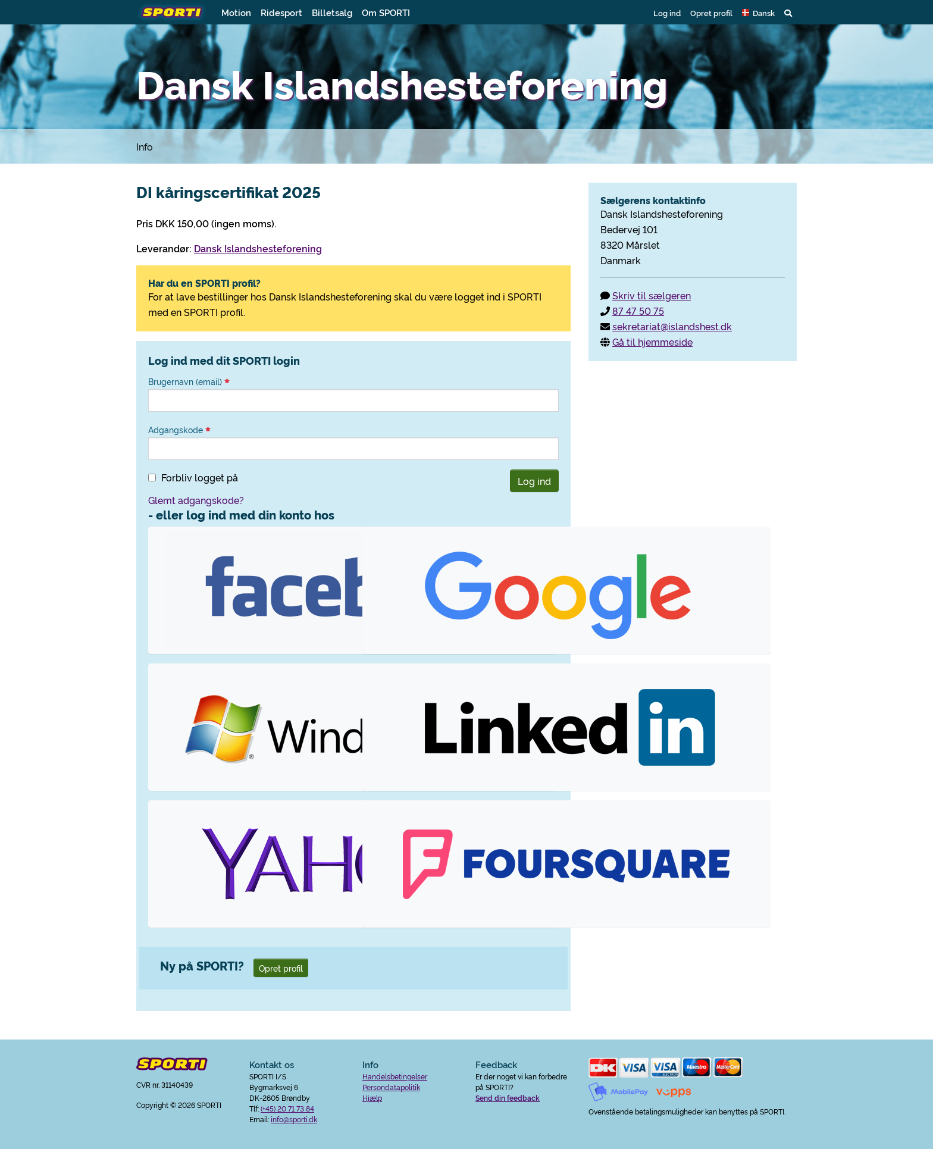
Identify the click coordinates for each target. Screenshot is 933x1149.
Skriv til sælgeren (651, 295)
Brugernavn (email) (189, 381)
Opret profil (711, 12)
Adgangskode (179, 430)
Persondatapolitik (391, 1087)
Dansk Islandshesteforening (258, 248)
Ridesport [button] (281, 12)
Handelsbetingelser (394, 1076)
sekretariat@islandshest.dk (672, 326)
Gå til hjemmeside (652, 341)
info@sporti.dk (294, 1119)
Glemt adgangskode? (196, 499)
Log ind (667, 12)
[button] (758, 12)
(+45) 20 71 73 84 (287, 1108)
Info (144, 146)
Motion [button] (236, 12)
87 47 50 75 (638, 310)
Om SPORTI (386, 12)
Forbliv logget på (199, 477)
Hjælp (372, 1097)
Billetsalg (332, 12)
